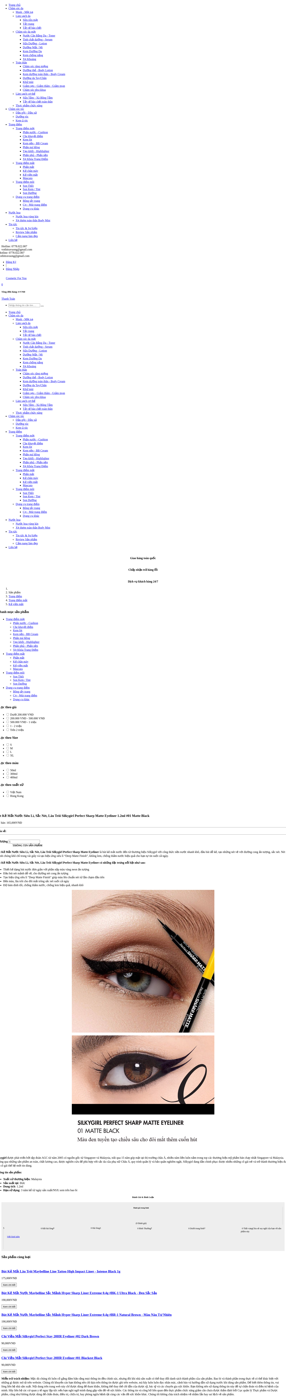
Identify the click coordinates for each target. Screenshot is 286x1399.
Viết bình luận (13, 1236)
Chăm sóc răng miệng (35, 66)
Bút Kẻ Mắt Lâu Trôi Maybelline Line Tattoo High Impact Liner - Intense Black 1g (60, 1271)
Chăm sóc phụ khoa (34, 89)
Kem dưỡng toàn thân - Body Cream (44, 74)
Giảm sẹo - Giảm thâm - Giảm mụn (44, 85)
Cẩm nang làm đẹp (27, 236)
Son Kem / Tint (31, 189)
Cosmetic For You (16, 278)
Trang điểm (15, 124)
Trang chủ (14, 4)
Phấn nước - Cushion (35, 132)
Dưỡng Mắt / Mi (33, 47)
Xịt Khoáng (29, 59)
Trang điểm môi (25, 181)
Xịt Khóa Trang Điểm (35, 159)
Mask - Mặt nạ (24, 12)
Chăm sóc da (16, 8)
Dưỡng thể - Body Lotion (38, 70)
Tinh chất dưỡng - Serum (37, 39)
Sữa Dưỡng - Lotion (35, 43)
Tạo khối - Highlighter (36, 151)
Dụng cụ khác (31, 208)
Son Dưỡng (30, 192)
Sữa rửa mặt (30, 19)
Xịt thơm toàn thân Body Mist (33, 220)
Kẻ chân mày (30, 170)
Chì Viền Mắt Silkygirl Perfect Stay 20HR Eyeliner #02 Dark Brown (50, 1336)
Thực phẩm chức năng (29, 105)
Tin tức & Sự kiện (26, 228)
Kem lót (27, 139)
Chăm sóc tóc (16, 108)
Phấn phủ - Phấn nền (35, 155)
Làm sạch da (23, 15)
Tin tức (13, 224)
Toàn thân (21, 62)
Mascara (27, 178)
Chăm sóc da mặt (26, 31)
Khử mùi (28, 81)
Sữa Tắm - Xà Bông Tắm (38, 97)
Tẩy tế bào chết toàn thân (38, 101)
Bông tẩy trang (31, 200)
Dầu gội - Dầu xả (26, 112)
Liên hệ (13, 240)
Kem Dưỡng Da (32, 51)
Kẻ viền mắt (30, 174)
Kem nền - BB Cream (35, 143)
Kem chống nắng (33, 55)
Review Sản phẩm (26, 232)
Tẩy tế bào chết (32, 27)
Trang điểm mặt (25, 128)
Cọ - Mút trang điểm (35, 204)
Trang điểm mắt (25, 162)
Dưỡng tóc (22, 116)
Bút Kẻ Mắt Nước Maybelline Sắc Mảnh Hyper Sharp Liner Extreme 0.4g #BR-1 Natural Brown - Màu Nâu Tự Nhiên (86, 1315)
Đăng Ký (11, 261)
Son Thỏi (28, 185)
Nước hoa (14, 212)
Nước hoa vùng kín (27, 216)
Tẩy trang (28, 23)
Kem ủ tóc (22, 120)
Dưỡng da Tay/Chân (35, 78)
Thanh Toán (8, 298)
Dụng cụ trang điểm (27, 196)
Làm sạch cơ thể (25, 93)
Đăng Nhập (12, 268)
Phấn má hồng (31, 147)
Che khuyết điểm (33, 136)
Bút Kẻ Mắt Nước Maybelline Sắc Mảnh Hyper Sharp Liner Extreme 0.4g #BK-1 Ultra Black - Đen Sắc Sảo (79, 1293)
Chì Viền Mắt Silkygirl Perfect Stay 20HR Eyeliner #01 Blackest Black (51, 1358)
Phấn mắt (28, 166)
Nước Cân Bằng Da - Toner (39, 35)
